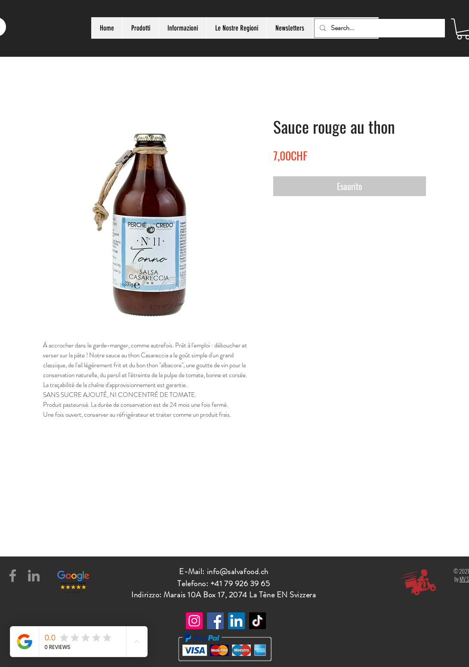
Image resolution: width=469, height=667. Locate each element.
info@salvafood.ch (237, 571)
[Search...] (379, 28)
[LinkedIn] (33, 575)
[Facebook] (12, 575)
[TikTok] (257, 620)
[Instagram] (194, 620)
